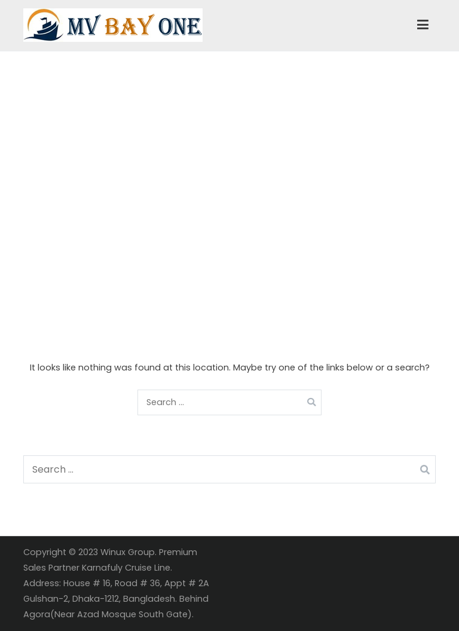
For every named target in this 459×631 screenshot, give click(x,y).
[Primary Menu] (423, 25)
